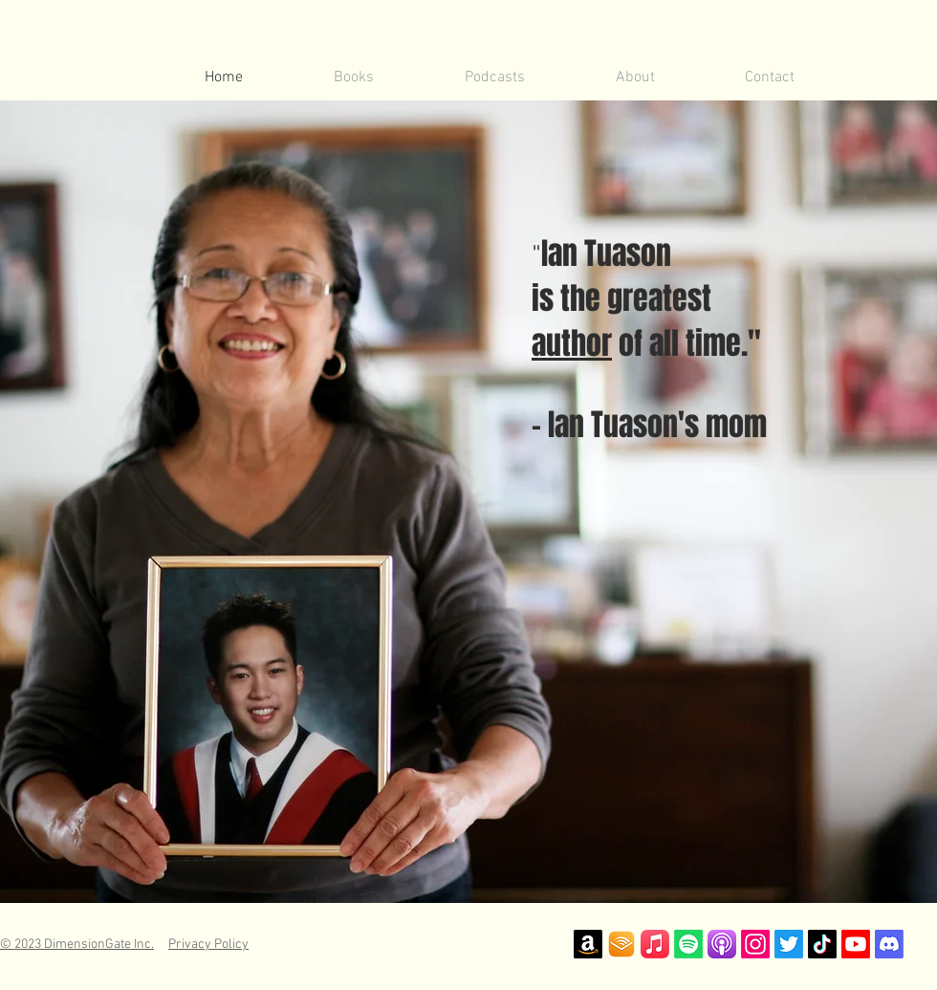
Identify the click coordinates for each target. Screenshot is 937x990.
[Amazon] (588, 944)
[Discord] (889, 944)
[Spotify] (688, 944)
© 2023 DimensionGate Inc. (77, 944)
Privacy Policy (208, 944)
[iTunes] (655, 944)
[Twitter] (788, 944)
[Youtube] (855, 944)
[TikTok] (822, 944)
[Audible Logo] (621, 944)
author (572, 343)
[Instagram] (755, 944)
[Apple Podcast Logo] (722, 944)
